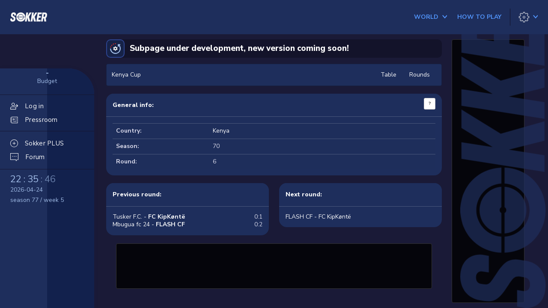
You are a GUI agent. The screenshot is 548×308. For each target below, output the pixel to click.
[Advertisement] (274, 265)
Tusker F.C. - (149, 217)
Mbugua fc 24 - (149, 224)
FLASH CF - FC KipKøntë (318, 217)
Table (388, 75)
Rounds (419, 75)
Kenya (221, 131)
